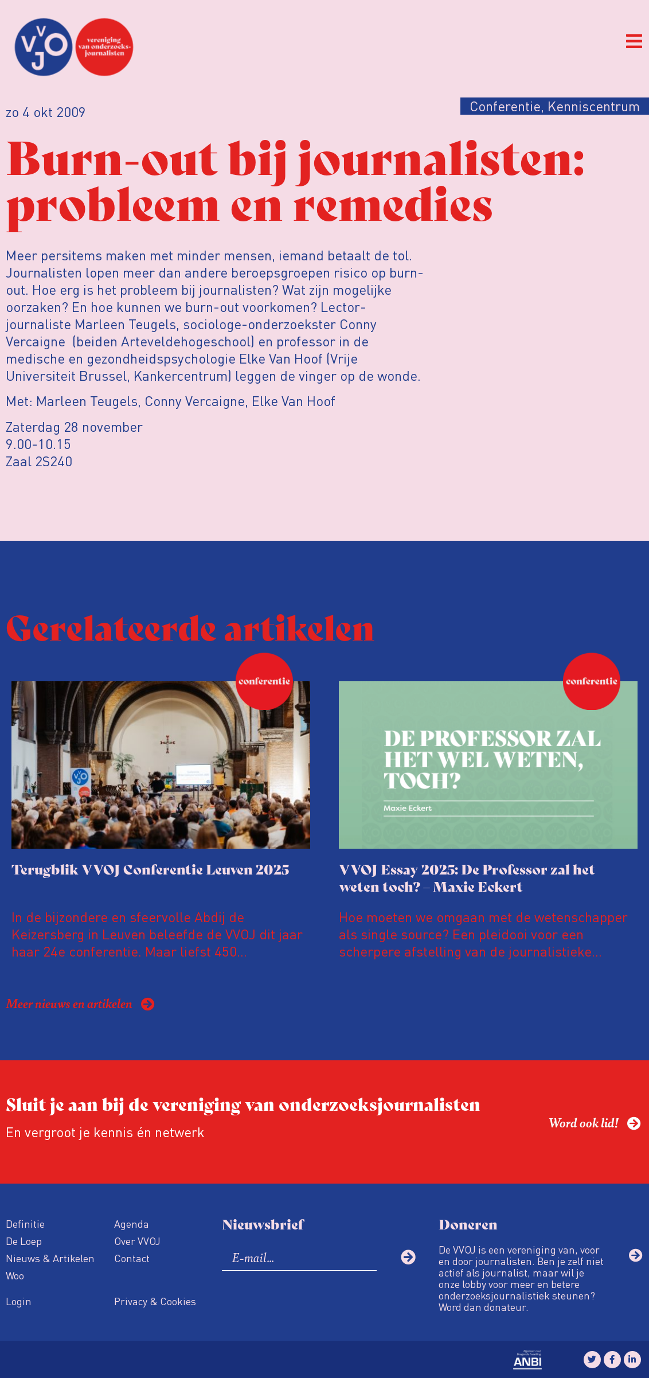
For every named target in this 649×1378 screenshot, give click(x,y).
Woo (15, 1275)
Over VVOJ (137, 1240)
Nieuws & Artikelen (50, 1257)
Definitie (25, 1223)
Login (19, 1300)
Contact (132, 1257)
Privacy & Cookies (155, 1300)
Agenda (131, 1223)
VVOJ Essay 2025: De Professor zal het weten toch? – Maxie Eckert (467, 877)
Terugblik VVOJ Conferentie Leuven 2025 (150, 868)
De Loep (24, 1240)
